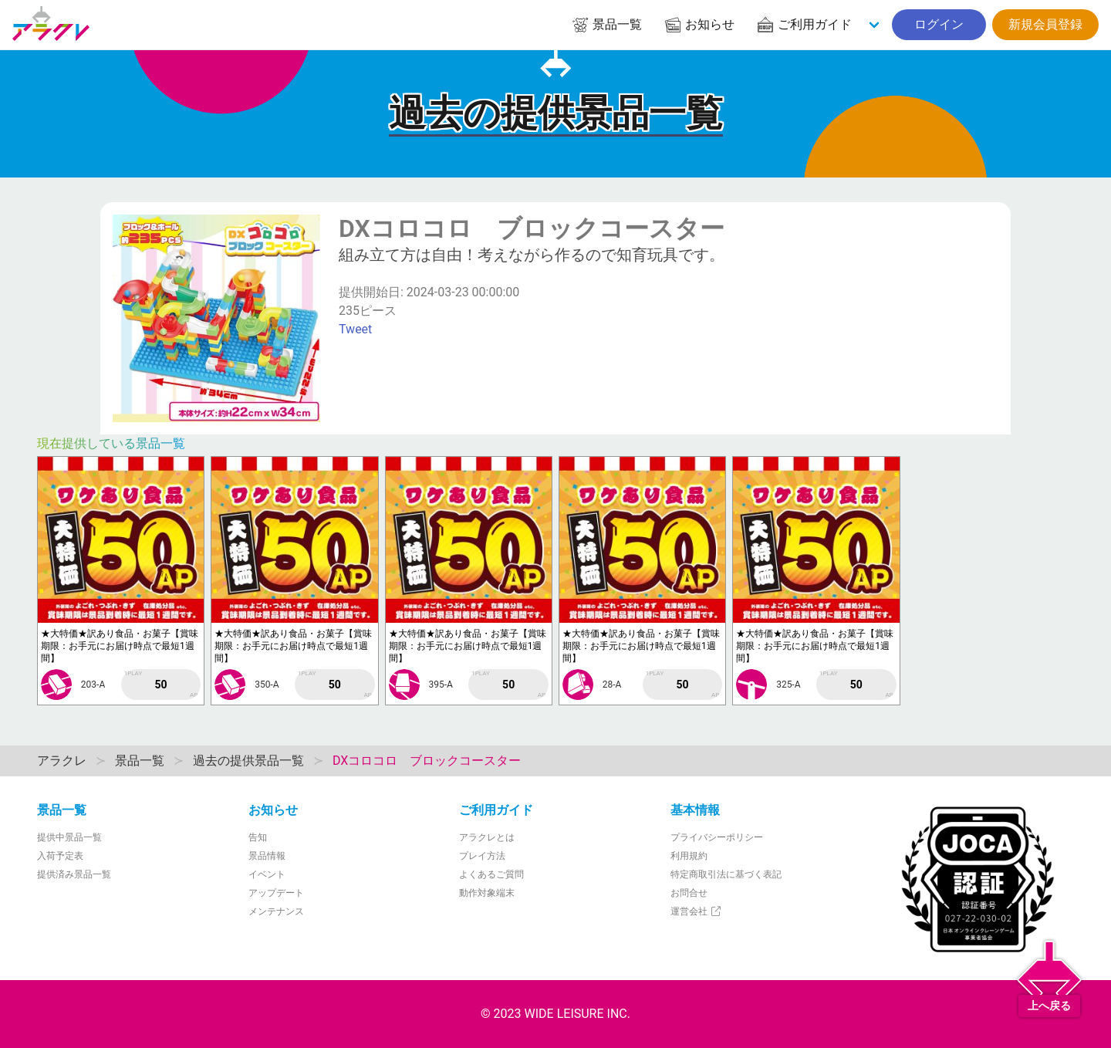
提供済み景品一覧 (74, 874)
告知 (257, 837)
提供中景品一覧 (69, 837)
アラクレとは (487, 837)
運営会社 (696, 911)
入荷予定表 (60, 855)
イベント (266, 874)
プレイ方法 (482, 855)
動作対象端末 (487, 892)
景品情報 (266, 855)
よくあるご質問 (491, 874)
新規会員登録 (1045, 24)
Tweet (355, 329)
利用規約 (688, 855)
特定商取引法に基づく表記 (726, 874)
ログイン (939, 24)
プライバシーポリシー (716, 837)
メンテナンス (276, 911)
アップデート (276, 892)
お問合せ (688, 892)
